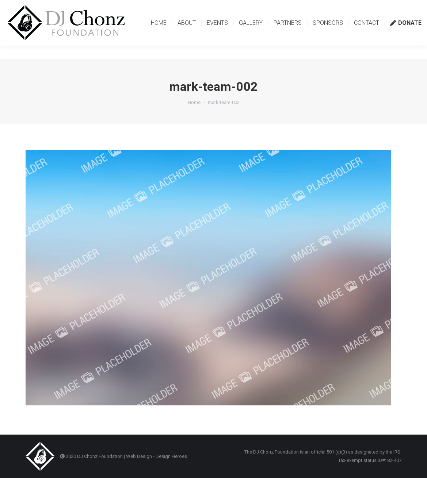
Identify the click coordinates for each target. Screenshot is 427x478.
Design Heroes (171, 456)
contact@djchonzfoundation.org (49, 6)
